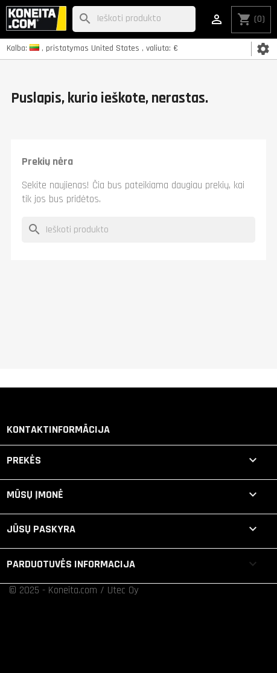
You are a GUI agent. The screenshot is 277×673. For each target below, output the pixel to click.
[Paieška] (133, 19)
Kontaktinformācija (58, 429)
